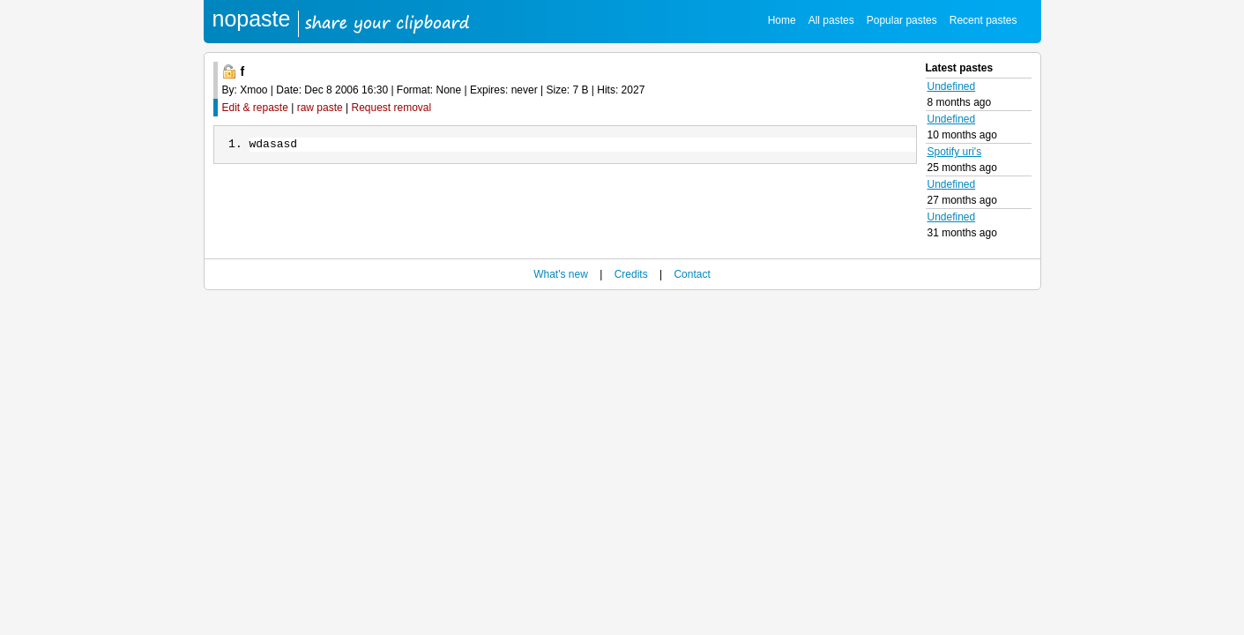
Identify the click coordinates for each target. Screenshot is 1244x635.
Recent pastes (983, 20)
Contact (692, 274)
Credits (631, 274)
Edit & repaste (255, 107)
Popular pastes (902, 20)
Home (782, 20)
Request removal (392, 107)
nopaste (251, 18)
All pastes (831, 20)
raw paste (320, 107)
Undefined (951, 86)
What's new (560, 274)
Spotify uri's (954, 152)
